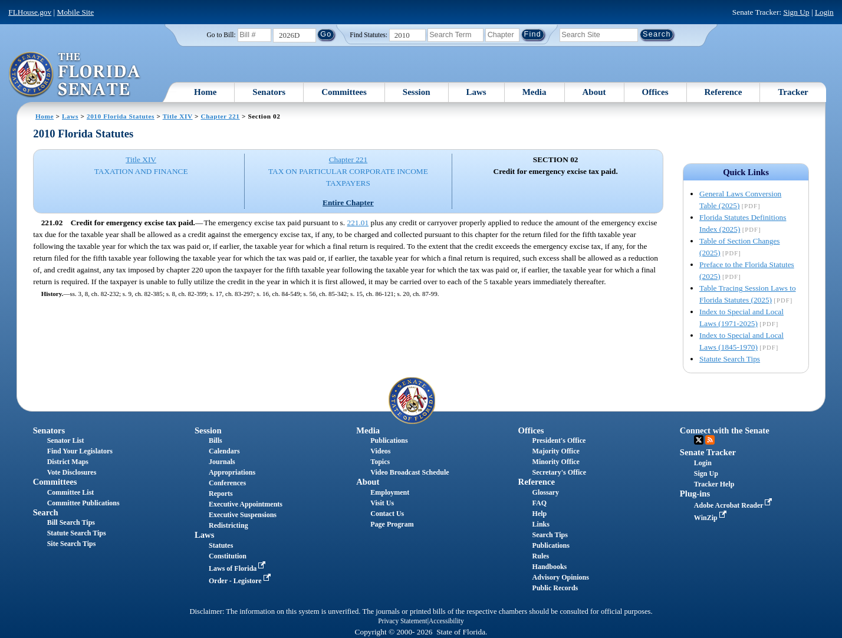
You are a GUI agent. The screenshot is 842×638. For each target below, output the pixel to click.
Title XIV (178, 116)
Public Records (555, 588)
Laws (476, 92)
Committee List (70, 492)
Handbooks (549, 567)
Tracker (793, 92)
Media (534, 92)
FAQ (539, 503)
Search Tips (550, 535)
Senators (268, 92)
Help (539, 513)
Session (416, 92)
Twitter (698, 440)
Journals (222, 462)
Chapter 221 (219, 116)
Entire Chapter (348, 202)
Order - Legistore (241, 581)
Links (541, 524)
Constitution (227, 556)
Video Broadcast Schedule (409, 472)
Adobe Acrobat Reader (734, 505)
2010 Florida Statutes (120, 116)
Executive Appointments (245, 504)
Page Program (391, 524)
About (594, 92)
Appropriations (232, 472)
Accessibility (446, 620)
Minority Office (556, 462)
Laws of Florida (238, 568)
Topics (380, 462)
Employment (389, 492)
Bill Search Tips (71, 522)
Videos (380, 451)
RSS (710, 440)
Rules (541, 556)
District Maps (67, 462)
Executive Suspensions (243, 515)
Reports (221, 493)
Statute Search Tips (729, 358)
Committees (344, 92)
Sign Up (796, 12)
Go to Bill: (221, 34)
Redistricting (228, 525)
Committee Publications (83, 503)
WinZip (711, 518)
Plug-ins (695, 493)
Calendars (224, 451)
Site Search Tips (71, 544)
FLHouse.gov (29, 12)
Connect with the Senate (724, 430)
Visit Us (382, 503)
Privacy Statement (402, 620)
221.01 (358, 222)
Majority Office (556, 451)
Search (45, 512)
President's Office (559, 440)
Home (205, 92)
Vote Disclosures (72, 472)
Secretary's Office (559, 472)
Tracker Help (714, 484)
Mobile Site (75, 12)
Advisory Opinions (560, 577)
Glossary (545, 492)
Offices (655, 92)
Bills (215, 440)
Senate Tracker (708, 452)
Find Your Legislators (80, 451)
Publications (388, 440)
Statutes (221, 545)
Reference (723, 92)
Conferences (227, 483)
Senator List (65, 440)
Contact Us (387, 513)
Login (824, 12)
